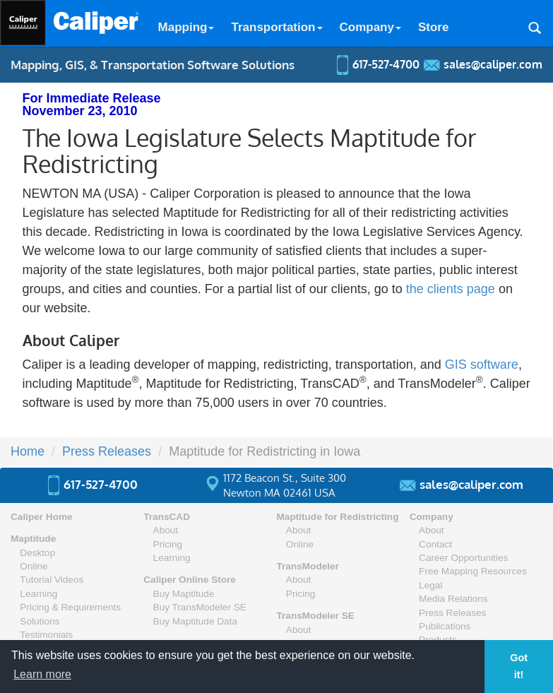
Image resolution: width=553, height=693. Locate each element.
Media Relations (453, 598)
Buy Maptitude (184, 593)
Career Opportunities (463, 557)
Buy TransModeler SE (199, 607)
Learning (38, 593)
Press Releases (106, 451)
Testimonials (46, 634)
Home (27, 451)
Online (33, 566)
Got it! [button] (519, 666)
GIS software (481, 364)
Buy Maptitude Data (195, 621)
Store (433, 27)
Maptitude (33, 538)
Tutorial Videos (51, 579)
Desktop (37, 552)
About (166, 530)
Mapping (186, 27)
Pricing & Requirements (70, 607)
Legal (430, 585)
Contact (435, 544)
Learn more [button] (42, 674)
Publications (444, 626)
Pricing (168, 544)
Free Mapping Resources (473, 571)
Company (370, 27)
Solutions (39, 621)
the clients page (450, 289)
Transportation (276, 27)
